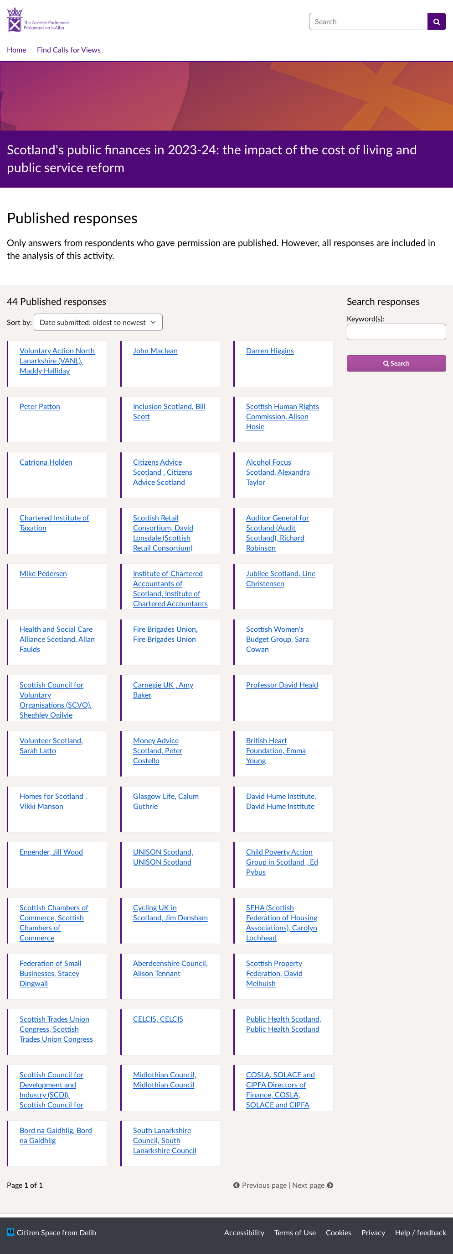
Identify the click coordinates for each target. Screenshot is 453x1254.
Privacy (373, 1232)
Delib (87, 1232)
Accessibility (244, 1232)
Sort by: (19, 322)
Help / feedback (420, 1232)
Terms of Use (295, 1232)
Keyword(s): (365, 318)
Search (396, 363)
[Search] (436, 21)
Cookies (338, 1232)
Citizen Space (38, 1232)
